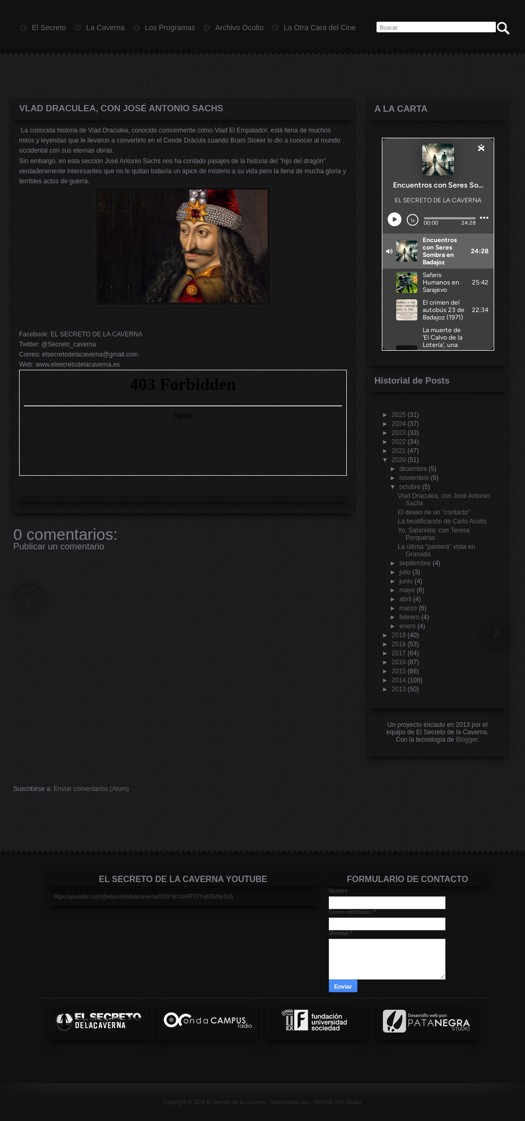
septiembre (415, 563)
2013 (399, 689)
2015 (399, 671)
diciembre (413, 469)
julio (404, 572)
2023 (399, 433)
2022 (399, 442)
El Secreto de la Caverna (235, 1102)
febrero (409, 617)
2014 (399, 680)
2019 (399, 635)
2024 (399, 424)
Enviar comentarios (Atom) (91, 789)
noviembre (414, 478)
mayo (407, 590)
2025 (399, 415)
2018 (399, 644)
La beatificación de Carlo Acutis (442, 521)
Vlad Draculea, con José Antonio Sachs (121, 108)
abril (405, 599)
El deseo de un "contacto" (434, 512)
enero (407, 626)
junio (406, 581)
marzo (408, 608)
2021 (399, 451)
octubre (410, 487)
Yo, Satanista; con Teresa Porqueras (433, 534)
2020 (399, 460)
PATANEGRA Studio (337, 1102)
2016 (399, 662)
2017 (399, 653)
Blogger (467, 739)
